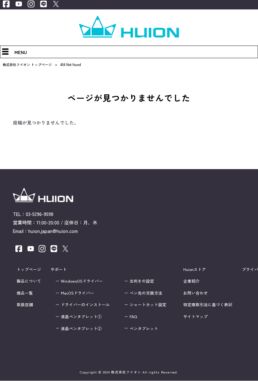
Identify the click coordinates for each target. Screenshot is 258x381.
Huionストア (194, 269)
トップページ (29, 269)
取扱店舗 (25, 305)
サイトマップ (195, 316)
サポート (59, 269)
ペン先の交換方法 (146, 293)
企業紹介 (191, 281)
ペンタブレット (144, 328)
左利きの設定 (142, 281)
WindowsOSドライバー (82, 281)
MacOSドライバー (77, 293)
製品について (29, 281)
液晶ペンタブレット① (81, 316)
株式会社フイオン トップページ (27, 64)
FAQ (133, 316)
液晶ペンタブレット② (81, 328)
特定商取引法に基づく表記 (207, 305)
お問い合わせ (195, 293)
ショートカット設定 (148, 305)
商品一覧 (25, 293)
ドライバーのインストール (85, 305)
